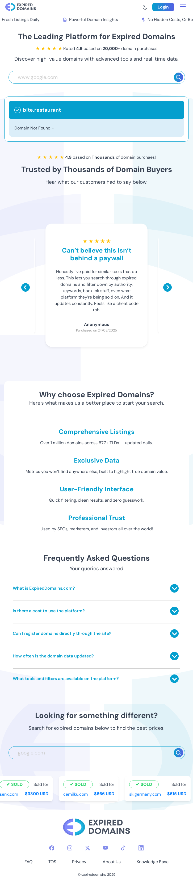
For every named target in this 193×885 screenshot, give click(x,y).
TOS (52, 862)
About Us (112, 862)
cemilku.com (76, 794)
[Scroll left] (25, 287)
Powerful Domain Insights (91, 19)
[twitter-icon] (87, 847)
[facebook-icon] (51, 847)
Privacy (79, 862)
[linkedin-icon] (141, 847)
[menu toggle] (183, 7)
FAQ (28, 862)
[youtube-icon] (105, 847)
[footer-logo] (96, 828)
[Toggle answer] (174, 588)
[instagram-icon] (69, 847)
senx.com (9, 794)
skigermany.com (145, 794)
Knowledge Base (153, 862)
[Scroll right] (167, 287)
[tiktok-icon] (123, 847)
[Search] (178, 77)
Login (163, 7)
